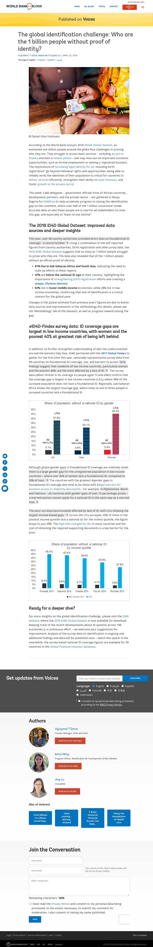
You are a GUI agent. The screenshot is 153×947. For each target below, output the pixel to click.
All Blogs (89, 7)
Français (41, 60)
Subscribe (135, 678)
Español (51, 60)
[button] (143, 7)
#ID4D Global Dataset (98, 145)
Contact (114, 7)
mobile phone (62, 158)
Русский (96, 690)
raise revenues (107, 180)
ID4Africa (49, 201)
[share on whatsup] (5, 481)
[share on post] (5, 468)
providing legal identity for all (75, 167)
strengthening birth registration (75, 279)
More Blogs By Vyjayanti (70, 741)
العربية (59, 60)
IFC (43, 944)
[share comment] (4, 488)
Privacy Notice (60, 904)
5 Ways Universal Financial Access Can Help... (93, 817)
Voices (89, 20)
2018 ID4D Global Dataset (45, 251)
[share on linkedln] (5, 475)
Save (35, 919)
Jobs (51, 935)
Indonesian (86, 694)
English (32, 60)
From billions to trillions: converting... (40, 817)
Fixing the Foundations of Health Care (119, 818)
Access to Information (37, 935)
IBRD (32, 944)
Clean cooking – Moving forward (66, 818)
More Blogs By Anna (68, 766)
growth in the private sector (56, 184)
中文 (109, 690)
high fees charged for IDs (75, 524)
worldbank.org (136, 2)
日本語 (121, 690)
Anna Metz (44, 55)
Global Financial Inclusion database (72, 646)
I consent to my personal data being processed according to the (107, 702)
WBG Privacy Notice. (111, 704)
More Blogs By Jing (67, 791)
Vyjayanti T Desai (27, 55)
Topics (101, 7)
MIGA (50, 944)
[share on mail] (5, 456)
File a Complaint (140, 935)
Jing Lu (56, 55)
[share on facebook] (5, 462)
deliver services (39, 180)
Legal (8, 935)
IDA (38, 944)
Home (77, 7)
